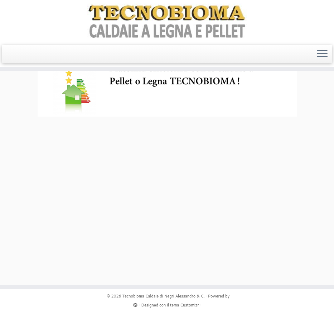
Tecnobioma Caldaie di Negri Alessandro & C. (163, 296)
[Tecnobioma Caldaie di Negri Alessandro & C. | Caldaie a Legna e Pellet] (167, 21)
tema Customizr (184, 305)
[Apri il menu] (322, 54)
